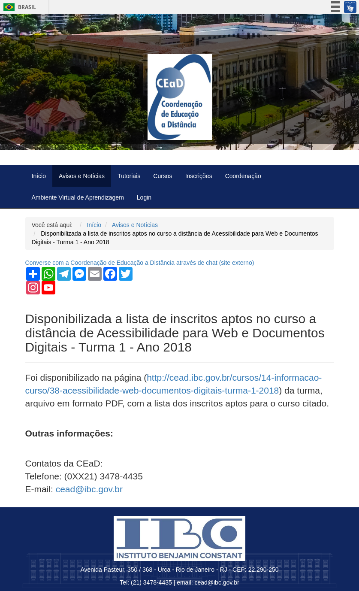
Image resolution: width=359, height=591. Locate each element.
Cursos (162, 176)
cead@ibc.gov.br (89, 489)
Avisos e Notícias (82, 176)
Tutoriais (129, 176)
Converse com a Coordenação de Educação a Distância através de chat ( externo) (139, 262)
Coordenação (243, 176)
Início (39, 176)
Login (144, 197)
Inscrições (198, 176)
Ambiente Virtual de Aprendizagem (78, 197)
